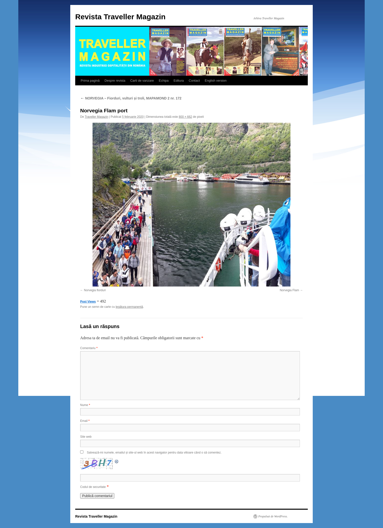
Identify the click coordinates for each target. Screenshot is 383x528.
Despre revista (115, 80)
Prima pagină (90, 80)
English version (216, 80)
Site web (86, 436)
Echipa (164, 80)
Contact (194, 80)
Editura (179, 80)
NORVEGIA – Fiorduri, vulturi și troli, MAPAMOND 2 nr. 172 (130, 98)
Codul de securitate (93, 487)
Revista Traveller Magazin (120, 17)
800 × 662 (185, 117)
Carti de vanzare (142, 80)
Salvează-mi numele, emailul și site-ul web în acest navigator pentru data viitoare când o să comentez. (154, 452)
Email (85, 421)
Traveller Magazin (96, 117)
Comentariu (88, 348)
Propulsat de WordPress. (273, 516)
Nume (85, 405)
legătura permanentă (129, 307)
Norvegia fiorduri (95, 290)
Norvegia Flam (289, 290)
